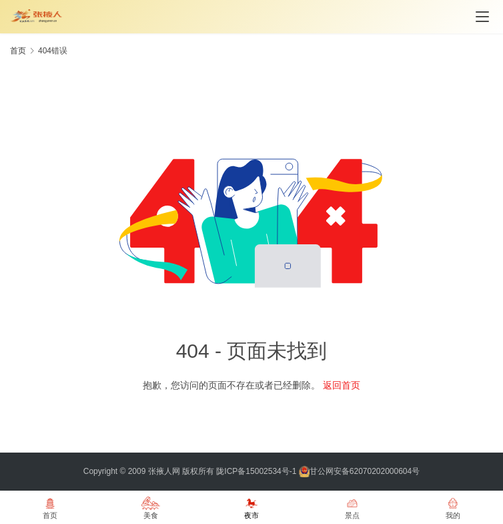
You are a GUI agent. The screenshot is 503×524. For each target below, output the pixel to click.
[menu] (482, 17)
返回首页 (341, 385)
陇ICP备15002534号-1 (256, 471)
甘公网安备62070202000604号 (365, 471)
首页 (18, 50)
